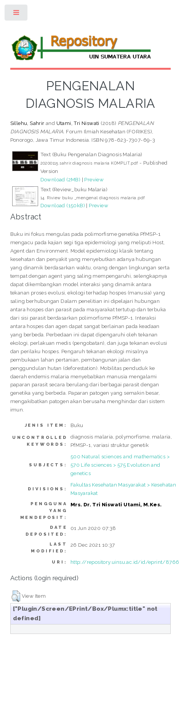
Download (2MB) (60, 179)
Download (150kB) (62, 205)
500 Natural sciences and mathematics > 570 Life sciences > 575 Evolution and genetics (120, 464)
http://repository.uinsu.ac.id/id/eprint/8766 (124, 562)
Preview (94, 179)
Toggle (16, 14)
